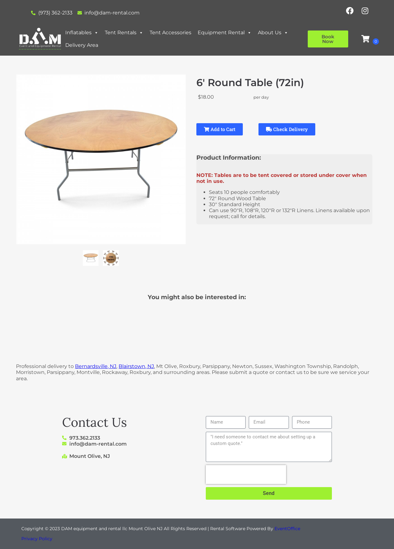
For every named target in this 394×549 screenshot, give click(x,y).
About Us (273, 33)
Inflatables (81, 33)
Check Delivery (287, 129)
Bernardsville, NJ (95, 366)
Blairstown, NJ (136, 366)
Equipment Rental (225, 33)
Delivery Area (81, 45)
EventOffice (287, 528)
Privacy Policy (36, 538)
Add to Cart (219, 129)
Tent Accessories (170, 33)
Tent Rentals (124, 33)
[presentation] (246, 474)
